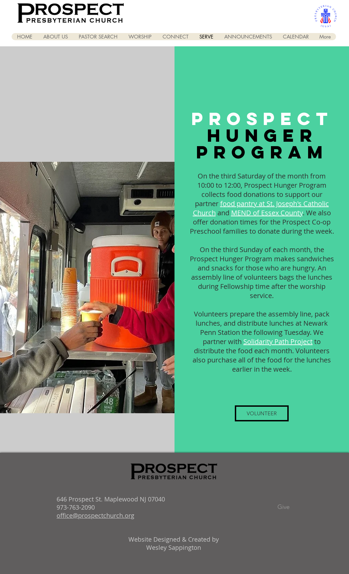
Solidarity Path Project (278, 341)
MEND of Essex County (267, 212)
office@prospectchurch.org (95, 515)
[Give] (283, 507)
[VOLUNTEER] (262, 413)
